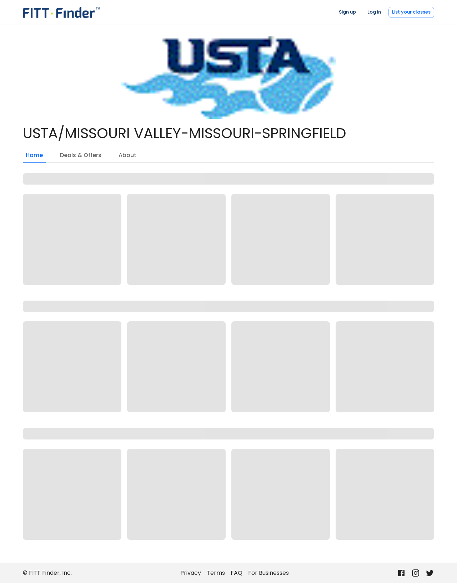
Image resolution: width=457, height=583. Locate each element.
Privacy (190, 573)
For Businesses (268, 573)
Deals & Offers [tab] (80, 155)
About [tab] (127, 155)
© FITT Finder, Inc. (47, 573)
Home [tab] (34, 157)
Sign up (347, 12)
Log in (374, 12)
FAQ (236, 573)
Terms (216, 573)
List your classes (411, 12)
